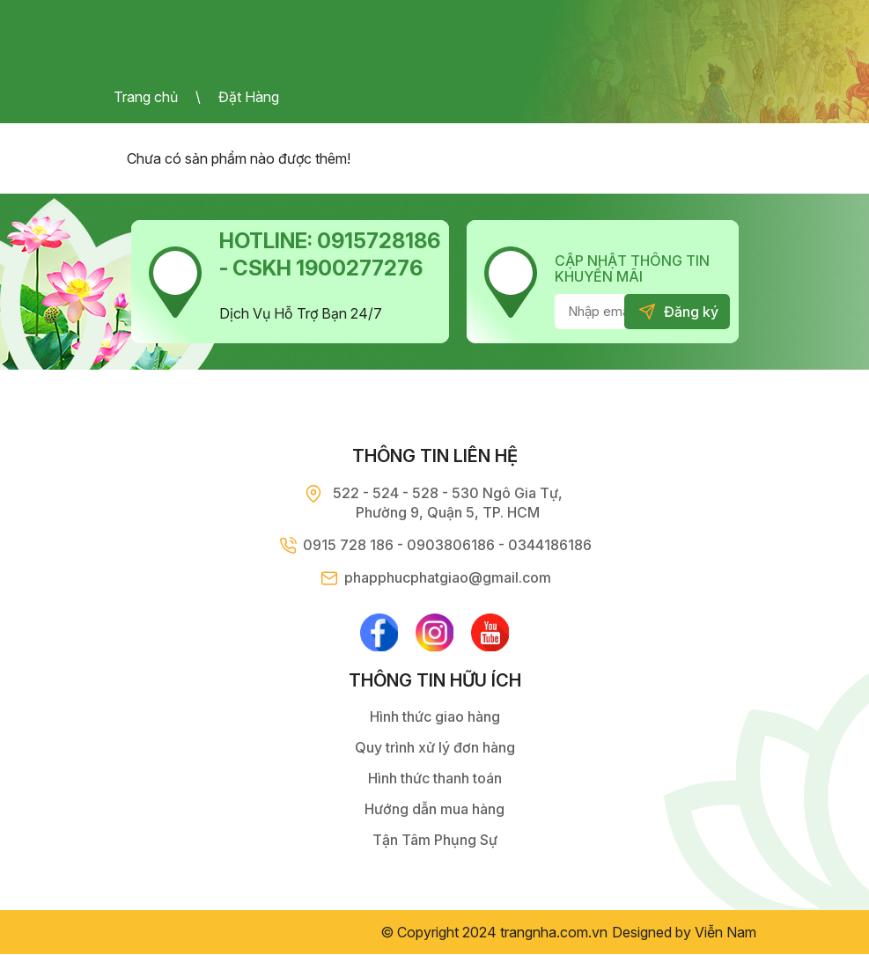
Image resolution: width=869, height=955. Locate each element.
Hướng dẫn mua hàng (434, 810)
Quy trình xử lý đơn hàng (435, 748)
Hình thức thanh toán (435, 779)
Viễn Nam (725, 933)
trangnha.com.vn (554, 933)
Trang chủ (146, 97)
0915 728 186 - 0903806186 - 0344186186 (447, 545)
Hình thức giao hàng (435, 717)
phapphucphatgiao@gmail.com (447, 577)
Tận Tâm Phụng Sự (434, 840)
